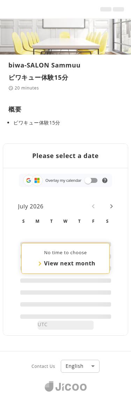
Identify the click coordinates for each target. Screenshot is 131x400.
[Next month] (111, 206)
